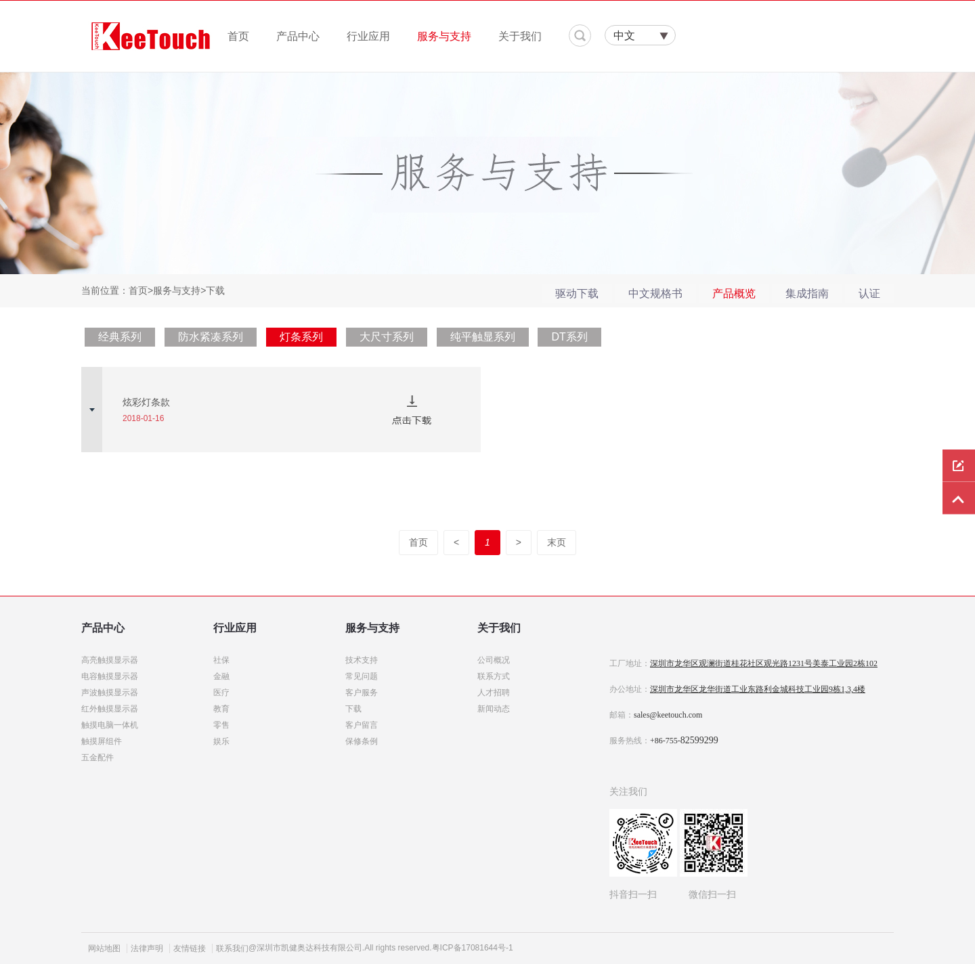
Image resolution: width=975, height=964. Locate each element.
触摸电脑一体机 (109, 725)
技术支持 (361, 660)
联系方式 (493, 676)
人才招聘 (493, 692)
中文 (624, 35)
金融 (221, 676)
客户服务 (361, 692)
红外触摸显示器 (109, 709)
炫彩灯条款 (146, 402)
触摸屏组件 (101, 741)
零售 (221, 725)
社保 (221, 660)
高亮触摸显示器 (109, 660)
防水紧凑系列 (210, 337)
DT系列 (569, 337)
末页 (556, 542)
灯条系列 (301, 337)
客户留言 (361, 725)
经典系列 (120, 337)
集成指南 (807, 293)
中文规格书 (655, 293)
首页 (238, 36)
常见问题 (361, 676)
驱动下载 (577, 293)
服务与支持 (444, 36)
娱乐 (221, 741)
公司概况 (493, 660)
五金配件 (97, 757)
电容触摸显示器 (109, 676)
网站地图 (104, 948)
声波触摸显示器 (109, 692)
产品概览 (734, 293)
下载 (353, 709)
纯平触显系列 (482, 337)
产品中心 (298, 36)
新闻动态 (493, 709)
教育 (221, 709)
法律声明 (147, 948)
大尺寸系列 (387, 337)
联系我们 (232, 948)
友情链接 (189, 948)
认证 (869, 293)
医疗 (221, 692)
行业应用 (368, 36)
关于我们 (520, 36)
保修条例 (361, 741)
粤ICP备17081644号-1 (472, 947)
